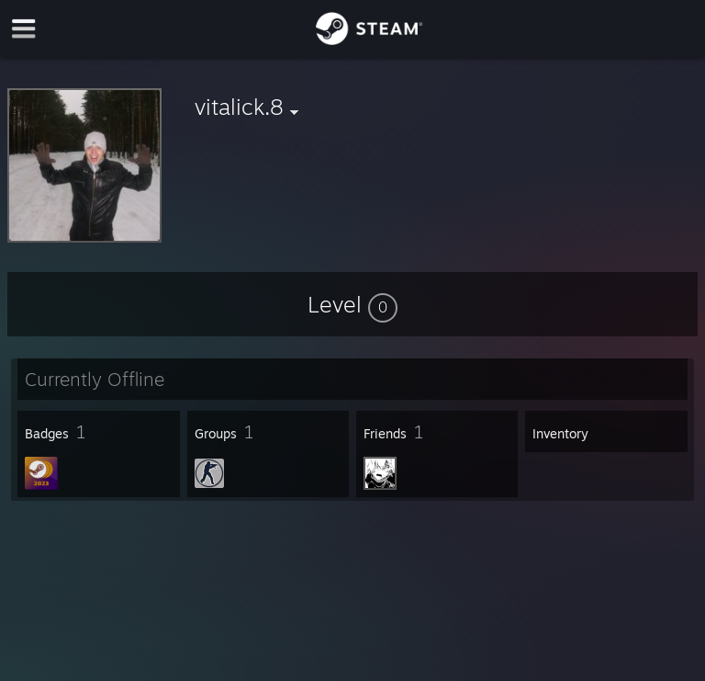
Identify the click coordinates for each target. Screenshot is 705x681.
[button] (352, 304)
